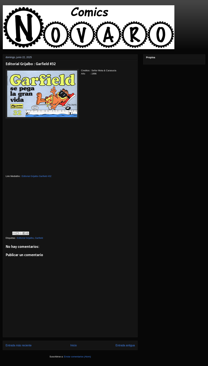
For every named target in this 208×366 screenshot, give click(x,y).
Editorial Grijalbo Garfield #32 (36, 176)
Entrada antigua (125, 345)
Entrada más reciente (19, 345)
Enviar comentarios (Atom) (77, 356)
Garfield (39, 238)
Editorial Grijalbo (25, 238)
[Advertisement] (70, 150)
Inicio (73, 345)
